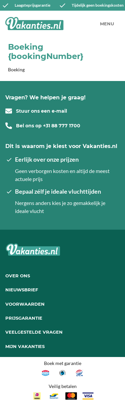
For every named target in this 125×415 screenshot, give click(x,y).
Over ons (17, 275)
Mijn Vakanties (25, 346)
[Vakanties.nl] (34, 23)
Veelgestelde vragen (34, 332)
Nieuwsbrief (21, 289)
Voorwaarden (25, 304)
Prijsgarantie (23, 318)
